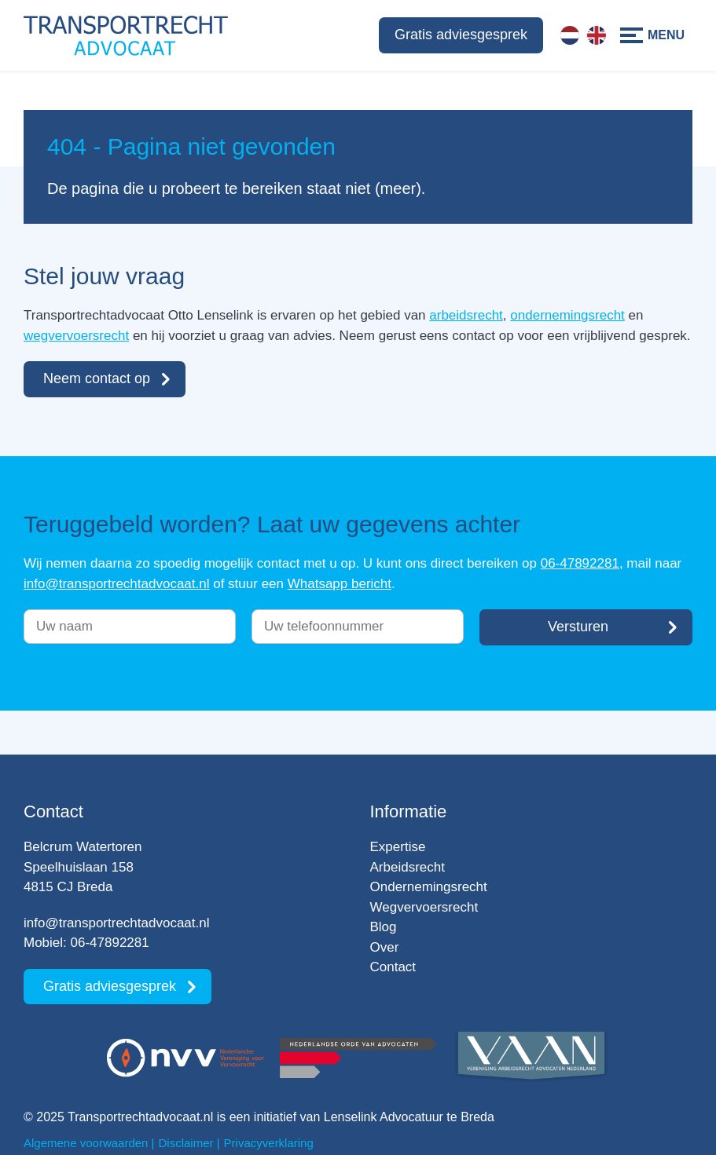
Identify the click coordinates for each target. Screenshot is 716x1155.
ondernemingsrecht (567, 315)
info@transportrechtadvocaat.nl (117, 583)
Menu (666, 35)
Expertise (398, 846)
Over (384, 947)
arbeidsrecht (466, 315)
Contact (393, 966)
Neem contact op (96, 378)
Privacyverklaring (269, 1143)
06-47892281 (580, 563)
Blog (383, 926)
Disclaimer (186, 1143)
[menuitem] (569, 35)
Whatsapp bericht (339, 583)
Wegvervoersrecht (424, 907)
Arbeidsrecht (407, 867)
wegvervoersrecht (76, 335)
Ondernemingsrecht (428, 886)
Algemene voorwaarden (86, 1143)
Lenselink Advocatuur (383, 1117)
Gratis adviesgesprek (461, 34)
